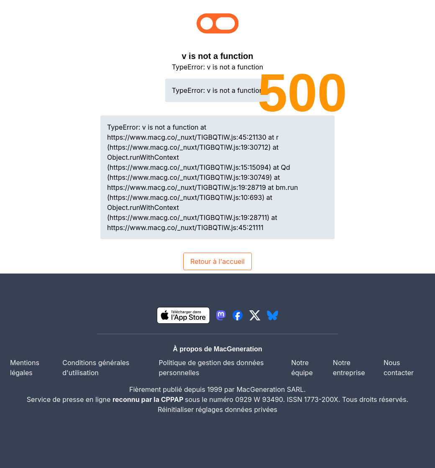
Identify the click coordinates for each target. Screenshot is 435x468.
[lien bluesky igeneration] (272, 315)
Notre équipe (302, 367)
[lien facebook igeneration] (238, 315)
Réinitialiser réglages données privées (217, 409)
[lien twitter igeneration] (255, 315)
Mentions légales (24, 367)
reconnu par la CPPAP (149, 399)
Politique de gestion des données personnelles (211, 367)
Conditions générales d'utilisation (95, 367)
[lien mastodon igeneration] (220, 315)
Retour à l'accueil (217, 261)
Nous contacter (399, 367)
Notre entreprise (349, 367)
